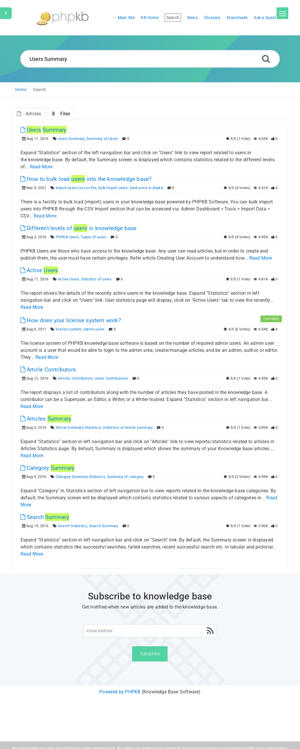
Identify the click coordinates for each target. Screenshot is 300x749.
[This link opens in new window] (44, 129)
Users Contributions (111, 378)
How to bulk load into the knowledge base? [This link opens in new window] (86, 179)
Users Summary (71, 138)
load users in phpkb (146, 188)
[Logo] (62, 17)
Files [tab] (60, 113)
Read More (41, 166)
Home (20, 89)
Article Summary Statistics (78, 427)
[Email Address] (150, 630)
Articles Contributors (75, 378)
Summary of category (125, 476)
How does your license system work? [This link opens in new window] (71, 320)
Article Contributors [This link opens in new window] (48, 369)
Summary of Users (102, 138)
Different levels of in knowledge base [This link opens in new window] (79, 228)
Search (39, 89)
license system (69, 329)
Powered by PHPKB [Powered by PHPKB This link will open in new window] (119, 692)
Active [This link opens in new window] (39, 270)
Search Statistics (72, 526)
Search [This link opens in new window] (45, 517)
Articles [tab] (29, 113)
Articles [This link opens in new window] (46, 418)
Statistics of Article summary (128, 427)
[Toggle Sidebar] (6, 13)
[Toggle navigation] (282, 13)
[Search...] (150, 59)
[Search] (266, 59)
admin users (94, 329)
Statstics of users (96, 279)
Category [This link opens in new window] (48, 468)
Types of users (93, 237)
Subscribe (150, 654)
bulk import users (113, 188)
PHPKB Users (67, 237)
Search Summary (103, 526)
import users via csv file (76, 188)
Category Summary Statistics (80, 476)
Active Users (68, 279)
